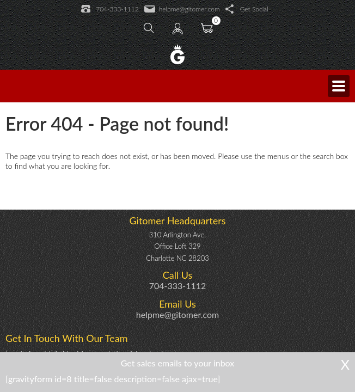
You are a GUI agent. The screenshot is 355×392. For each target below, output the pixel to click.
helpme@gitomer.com (182, 9)
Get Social (246, 9)
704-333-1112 (109, 9)
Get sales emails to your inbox (178, 363)
